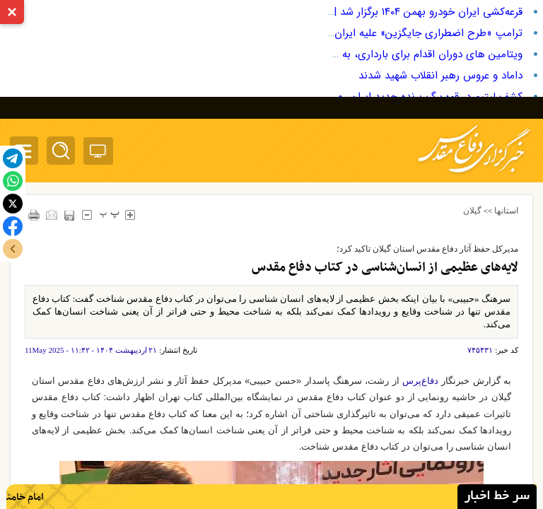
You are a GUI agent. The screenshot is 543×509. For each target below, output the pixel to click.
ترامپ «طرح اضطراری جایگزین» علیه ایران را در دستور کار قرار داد (378, 33)
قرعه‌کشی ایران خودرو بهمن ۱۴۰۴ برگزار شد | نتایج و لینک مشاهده (378, 12)
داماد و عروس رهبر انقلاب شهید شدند (440, 75)
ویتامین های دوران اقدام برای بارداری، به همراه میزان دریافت (387, 54)
